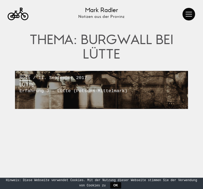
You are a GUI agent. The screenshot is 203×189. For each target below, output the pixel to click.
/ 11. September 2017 (101, 84)
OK (115, 185)
